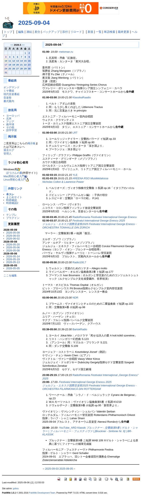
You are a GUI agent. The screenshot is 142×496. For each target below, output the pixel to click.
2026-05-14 (13, 256)
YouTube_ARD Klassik (72, 427)
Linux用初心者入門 (14, 179)
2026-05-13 (13, 262)
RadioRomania (81, 217)
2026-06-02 (13, 238)
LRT (74, 132)
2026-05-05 (13, 268)
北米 (8, 118)
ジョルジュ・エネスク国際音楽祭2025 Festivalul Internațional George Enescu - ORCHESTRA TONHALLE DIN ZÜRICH (89, 225)
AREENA (77, 178)
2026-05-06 (13, 247)
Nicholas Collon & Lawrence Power (63, 181)
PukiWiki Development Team (42, 493)
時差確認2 (12, 202)
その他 (10, 127)
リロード (76, 31)
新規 (90, 31)
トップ (8, 31)
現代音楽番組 (11, 94)
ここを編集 (10, 275)
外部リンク (15, 188)
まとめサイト (14, 197)
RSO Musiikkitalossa (96, 178)
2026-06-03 (13, 235)
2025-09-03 (51, 468)
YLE (74, 174)
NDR (75, 297)
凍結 (29, 31)
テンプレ (11, 214)
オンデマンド (11, 87)
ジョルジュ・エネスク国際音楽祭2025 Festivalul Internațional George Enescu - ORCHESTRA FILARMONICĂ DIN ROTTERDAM (89, 387)
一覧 (99, 31)
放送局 (12, 110)
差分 (37, 31)
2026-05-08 (13, 250)
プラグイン (12, 217)
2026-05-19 (13, 259)
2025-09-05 (66, 468)
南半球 (10, 124)
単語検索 (109, 31)
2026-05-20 (13, 244)
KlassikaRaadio (81, 97)
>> (23, 44)
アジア (10, 121)
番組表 (12, 80)
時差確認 (11, 200)
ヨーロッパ (12, 115)
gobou (16, 488)
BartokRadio (79, 329)
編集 (21, 31)
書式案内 (8, 101)
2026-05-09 (13, 232)
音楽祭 (7, 97)
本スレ (10, 194)
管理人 (7, 153)
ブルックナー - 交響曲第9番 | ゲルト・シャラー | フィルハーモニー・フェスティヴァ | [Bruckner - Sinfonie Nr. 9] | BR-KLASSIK (90, 431)
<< (11, 44)
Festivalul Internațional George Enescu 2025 (98, 220)
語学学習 (11, 130)
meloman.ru (66, 51)
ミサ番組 (8, 90)
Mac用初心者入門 (13, 176)
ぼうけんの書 (14, 172)
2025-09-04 (34, 22)
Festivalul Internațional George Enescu (114, 217)
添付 (65, 31)
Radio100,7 (79, 262)
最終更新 (123, 31)
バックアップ (51, 31)
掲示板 (12, 136)
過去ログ (8, 150)
